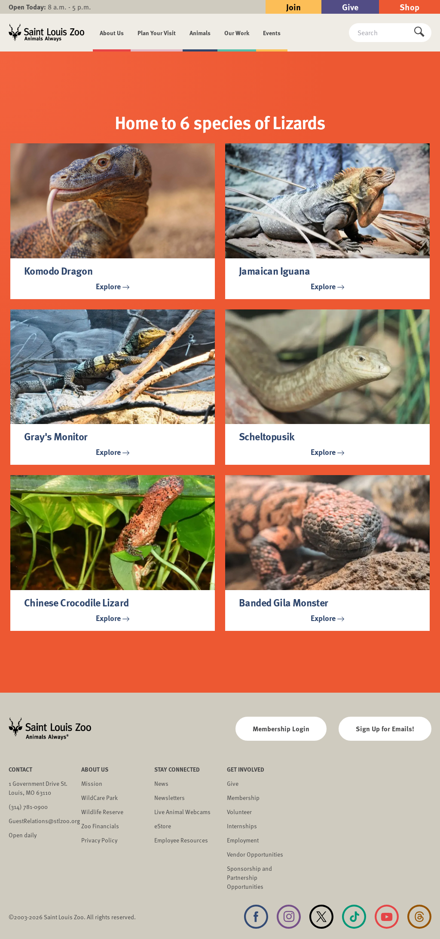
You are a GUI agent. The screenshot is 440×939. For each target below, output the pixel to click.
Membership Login (281, 728)
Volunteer (239, 811)
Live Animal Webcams (182, 811)
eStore (162, 825)
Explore (112, 286)
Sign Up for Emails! (385, 728)
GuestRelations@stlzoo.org (44, 820)
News (161, 783)
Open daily (23, 834)
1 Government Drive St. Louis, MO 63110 (38, 788)
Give (350, 6)
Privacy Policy (99, 840)
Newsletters (169, 797)
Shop (409, 6)
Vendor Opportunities (255, 854)
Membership (243, 797)
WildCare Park (99, 797)
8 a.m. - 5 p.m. (50, 6)
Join (293, 6)
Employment (243, 840)
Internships (242, 825)
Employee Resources (181, 840)
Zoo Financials (100, 825)
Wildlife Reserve (102, 811)
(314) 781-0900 (28, 806)
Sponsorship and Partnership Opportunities (249, 877)
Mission (91, 783)
